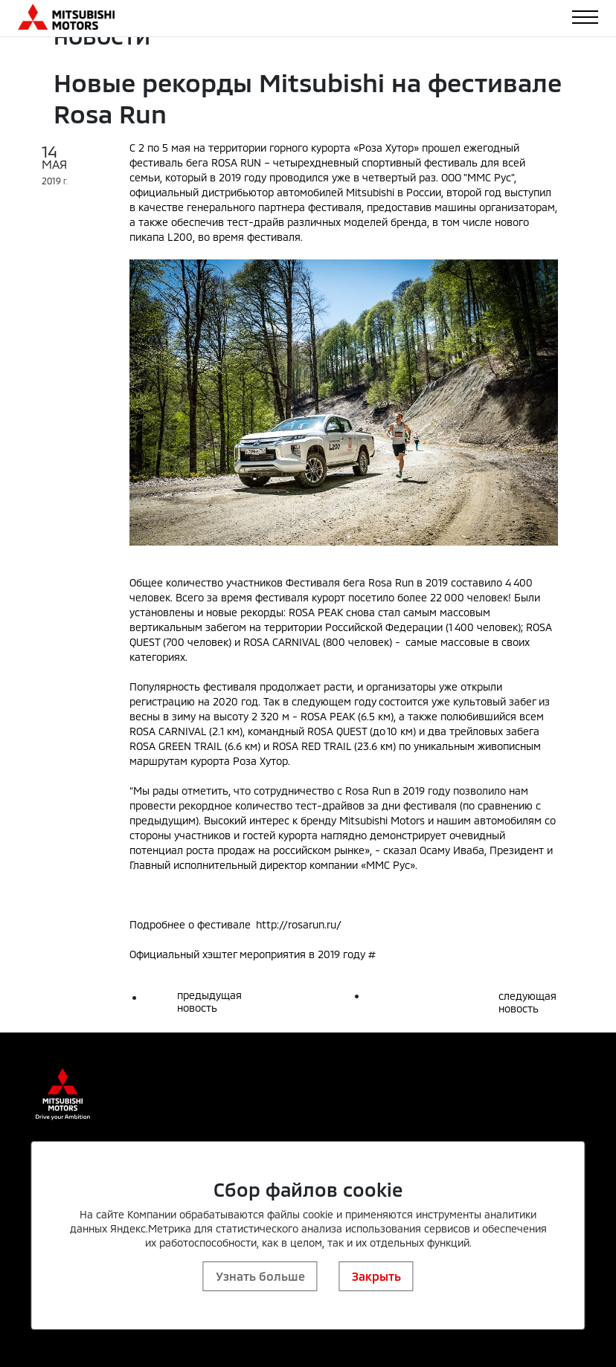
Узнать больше (260, 1276)
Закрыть (376, 1276)
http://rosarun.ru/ (298, 924)
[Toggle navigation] (585, 17)
